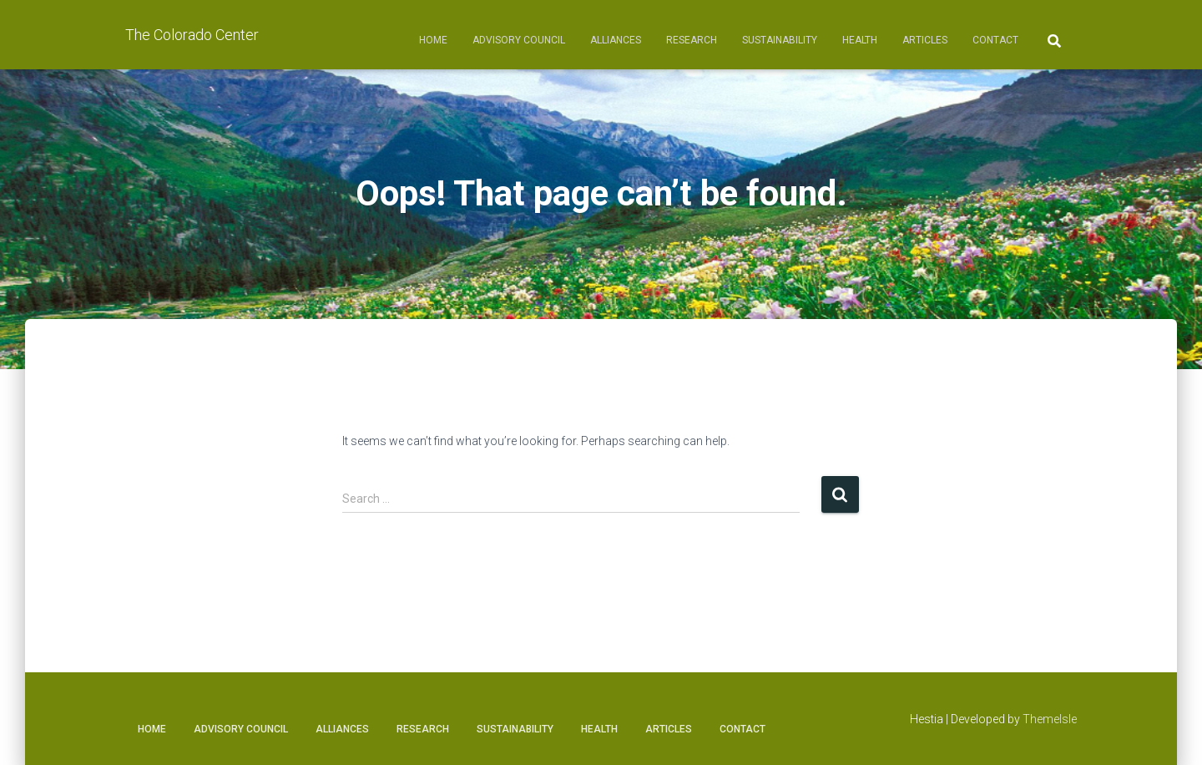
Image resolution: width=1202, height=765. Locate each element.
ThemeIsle (1050, 719)
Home (433, 40)
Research (691, 40)
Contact (995, 40)
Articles (924, 40)
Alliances (615, 40)
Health (859, 40)
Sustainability (779, 40)
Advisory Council (518, 40)
